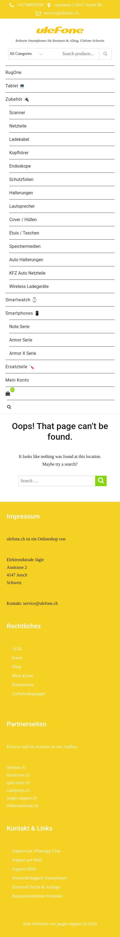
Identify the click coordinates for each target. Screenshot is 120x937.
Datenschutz (23, 684)
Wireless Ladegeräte (29, 286)
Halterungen (21, 192)
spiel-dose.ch (18, 782)
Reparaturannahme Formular (37, 896)
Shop (16, 666)
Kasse (17, 657)
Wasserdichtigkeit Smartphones (39, 878)
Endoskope (20, 166)
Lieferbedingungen (29, 693)
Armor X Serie (22, 353)
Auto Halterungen (26, 259)
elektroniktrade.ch (22, 805)
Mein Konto (17, 380)
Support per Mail (27, 860)
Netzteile (17, 126)
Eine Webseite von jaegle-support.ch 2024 (60, 923)
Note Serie (19, 326)
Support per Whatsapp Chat (36, 851)
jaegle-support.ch (22, 798)
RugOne (13, 72)
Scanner (17, 112)
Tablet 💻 (15, 85)
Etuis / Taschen (24, 233)
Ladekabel (19, 139)
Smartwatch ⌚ (21, 299)
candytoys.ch (18, 790)
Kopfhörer (19, 152)
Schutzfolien (21, 179)
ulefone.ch (16, 767)
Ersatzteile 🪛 (19, 366)
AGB (17, 648)
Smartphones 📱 (22, 313)
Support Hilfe (24, 869)
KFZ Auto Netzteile (27, 273)
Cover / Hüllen (23, 219)
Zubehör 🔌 (17, 99)
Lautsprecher (22, 206)
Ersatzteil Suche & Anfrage (36, 887)
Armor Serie (20, 340)
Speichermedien (25, 246)
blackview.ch (18, 775)
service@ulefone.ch (61, 13)
